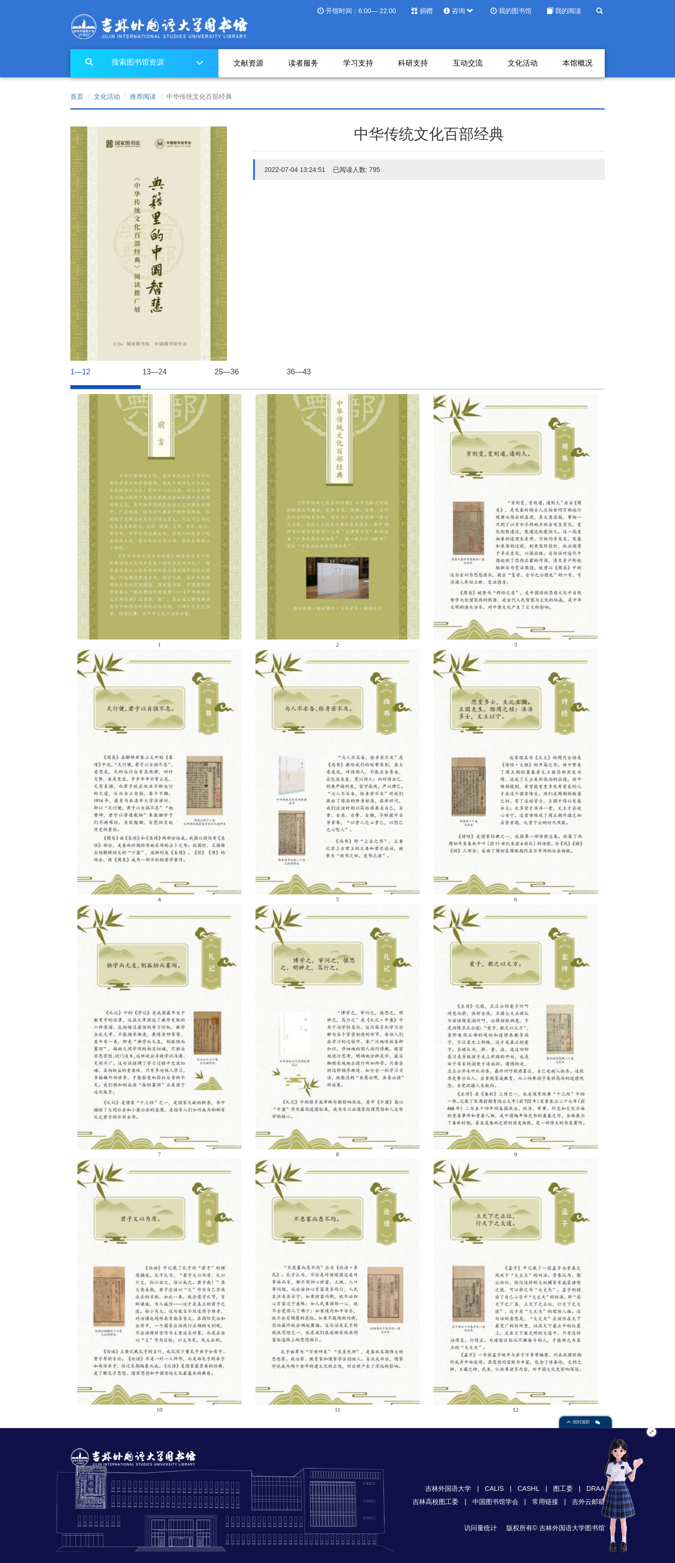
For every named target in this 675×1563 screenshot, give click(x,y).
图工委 (563, 1488)
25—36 (227, 372)
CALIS (494, 1488)
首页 (76, 96)
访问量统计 (480, 1528)
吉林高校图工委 (435, 1501)
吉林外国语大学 (448, 1488)
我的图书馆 (515, 11)
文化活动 (107, 96)
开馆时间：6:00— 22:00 (361, 11)
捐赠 (426, 11)
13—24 (154, 372)
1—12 (102, 368)
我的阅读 (568, 11)
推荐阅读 (143, 96)
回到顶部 (579, 1422)
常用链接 (545, 1501)
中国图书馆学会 (495, 1501)
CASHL (529, 1488)
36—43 (299, 372)
